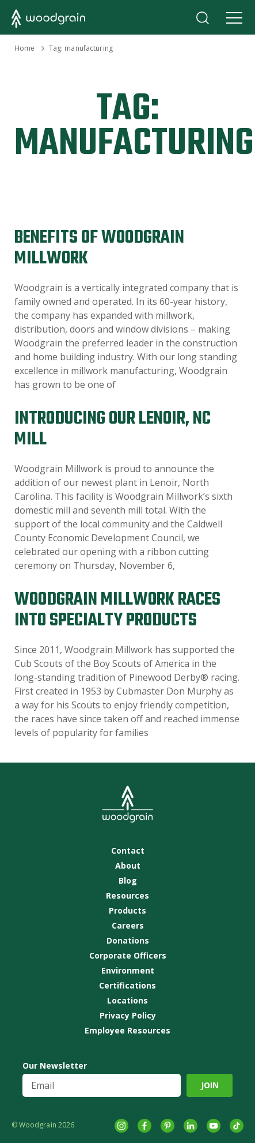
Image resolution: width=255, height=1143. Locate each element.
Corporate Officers (127, 955)
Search (202, 18)
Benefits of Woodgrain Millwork (99, 248)
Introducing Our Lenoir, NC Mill (112, 429)
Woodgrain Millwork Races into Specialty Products (117, 610)
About (127, 866)
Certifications (127, 985)
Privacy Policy (128, 1015)
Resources (127, 896)
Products (127, 911)
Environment (127, 970)
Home (24, 48)
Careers (128, 926)
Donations (127, 940)
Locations (127, 1000)
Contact (127, 851)
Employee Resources (127, 1030)
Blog (128, 881)
